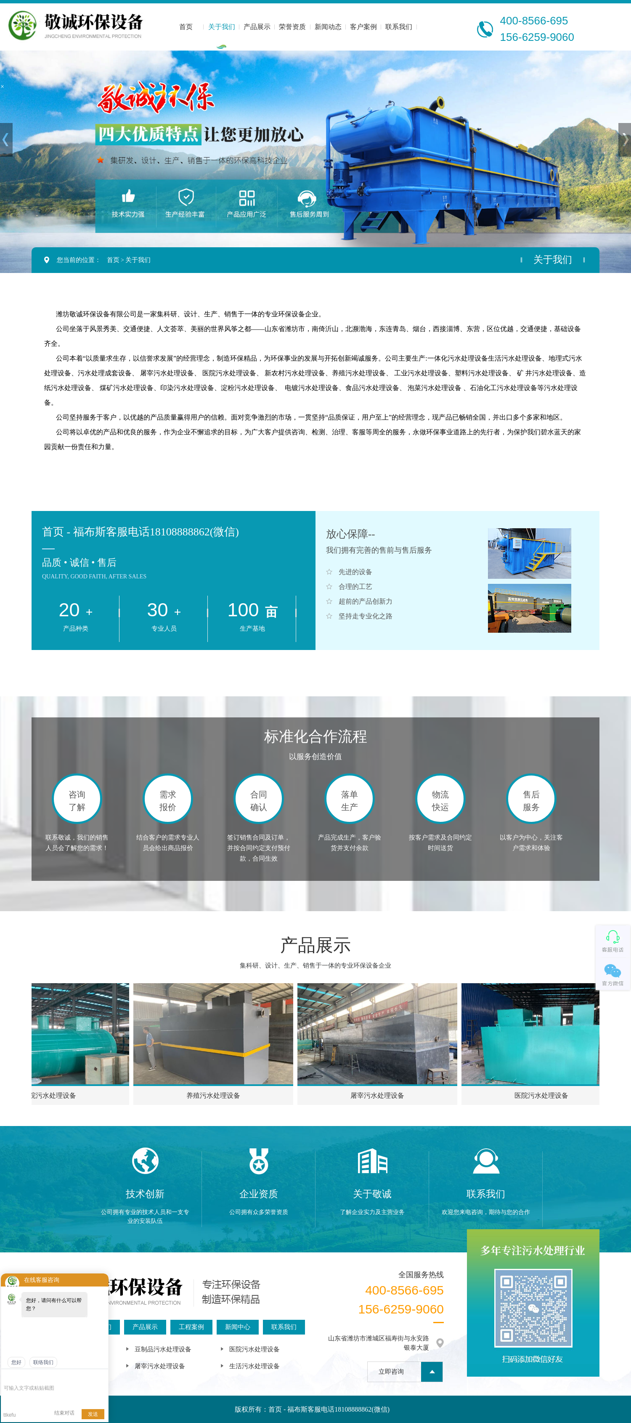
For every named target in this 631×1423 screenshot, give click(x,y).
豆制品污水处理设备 (163, 1349)
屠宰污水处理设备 (160, 1366)
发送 (93, 1414)
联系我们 (398, 26)
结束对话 (64, 1413)
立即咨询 (391, 1371)
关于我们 (221, 26)
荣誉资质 (292, 26)
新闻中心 (237, 1327)
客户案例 (363, 26)
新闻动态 (328, 26)
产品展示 (257, 26)
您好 (16, 1362)
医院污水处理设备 (254, 1349)
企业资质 (258, 1194)
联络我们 (43, 1362)
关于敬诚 (372, 1194)
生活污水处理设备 (254, 1366)
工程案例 (191, 1327)
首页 (186, 26)
